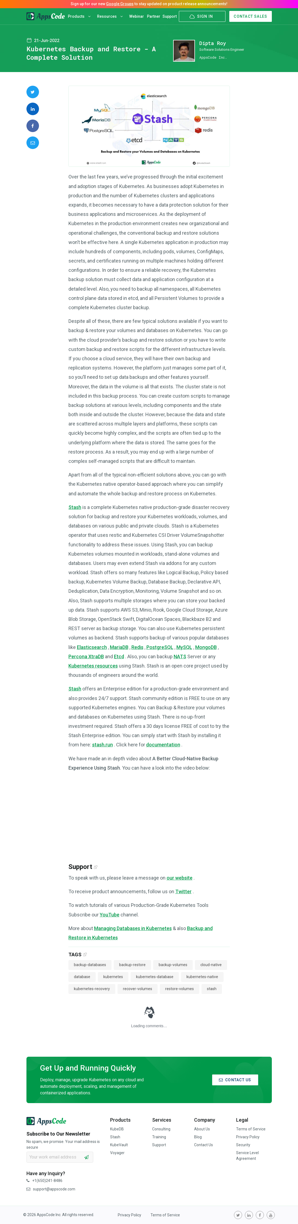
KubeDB (117, 1129)
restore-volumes (179, 989)
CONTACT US (235, 1080)
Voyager (117, 1153)
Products (79, 16)
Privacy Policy (248, 1137)
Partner (153, 16)
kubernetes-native (202, 977)
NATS (180, 656)
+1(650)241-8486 (44, 1180)
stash (211, 989)
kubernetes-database (154, 977)
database (82, 977)
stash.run (102, 744)
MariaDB (119, 647)
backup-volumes (173, 965)
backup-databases (90, 965)
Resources (110, 16)
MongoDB (206, 647)
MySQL (184, 647)
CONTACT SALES (250, 16)
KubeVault (119, 1145)
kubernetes (113, 977)
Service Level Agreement (247, 1156)
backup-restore (132, 965)
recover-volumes (137, 989)
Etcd (119, 656)
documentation (163, 744)
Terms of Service (251, 1129)
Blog (198, 1137)
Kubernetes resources (93, 666)
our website (179, 878)
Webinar (136, 16)
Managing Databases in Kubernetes (133, 928)
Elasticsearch (92, 647)
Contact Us (203, 1145)
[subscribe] (86, 1157)
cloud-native (211, 965)
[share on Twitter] (32, 92)
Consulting (161, 1129)
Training (159, 1137)
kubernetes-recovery (92, 989)
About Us (202, 1129)
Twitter (183, 891)
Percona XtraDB (86, 656)
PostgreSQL (159, 647)
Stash (74, 507)
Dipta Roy (212, 43)
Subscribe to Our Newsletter (58, 1134)
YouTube (109, 915)
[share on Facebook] (32, 126)
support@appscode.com (50, 1189)
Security (243, 1145)
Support (169, 16)
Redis (137, 647)
